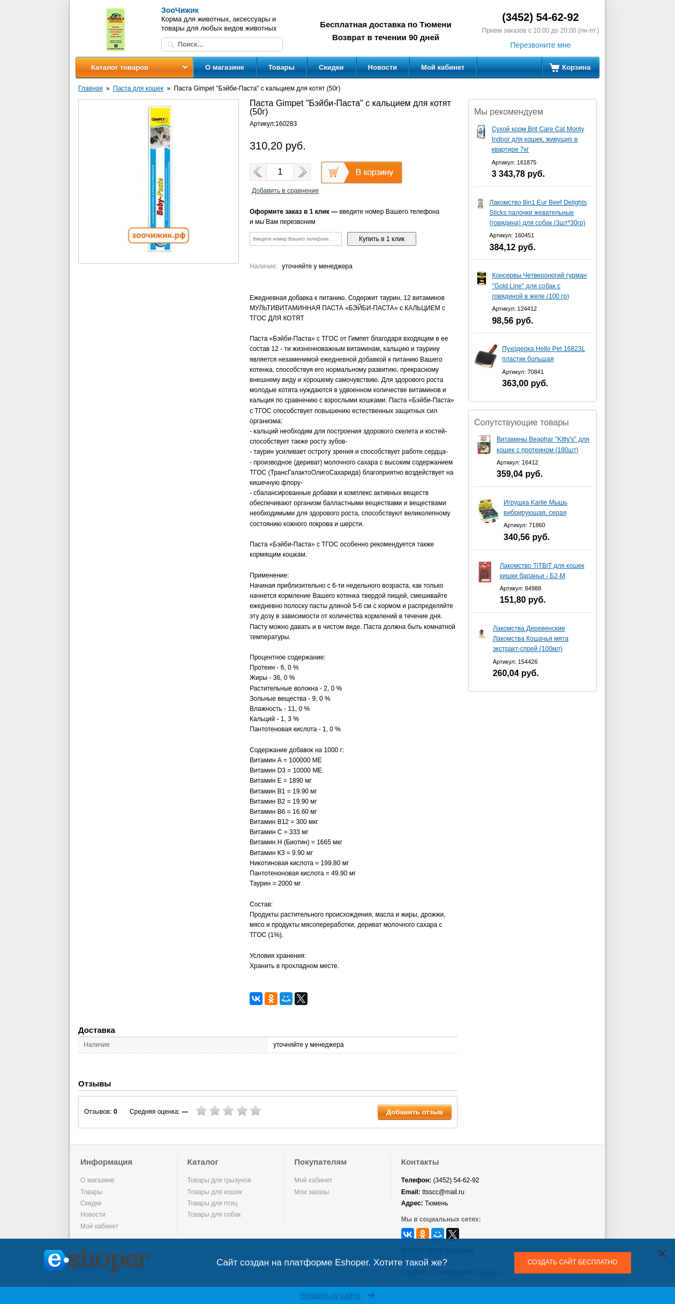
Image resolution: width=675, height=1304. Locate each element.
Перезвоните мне (540, 45)
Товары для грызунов (219, 1180)
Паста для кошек (138, 88)
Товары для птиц (213, 1203)
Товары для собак (214, 1214)
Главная (90, 88)
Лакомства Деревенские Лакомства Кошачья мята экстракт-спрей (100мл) (530, 639)
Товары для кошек (215, 1192)
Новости (383, 67)
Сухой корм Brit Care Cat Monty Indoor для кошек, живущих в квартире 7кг (538, 139)
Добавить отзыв (414, 1112)
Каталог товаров (119, 67)
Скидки (331, 67)
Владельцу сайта (338, 1295)
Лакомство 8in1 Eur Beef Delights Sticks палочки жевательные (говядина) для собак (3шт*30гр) (538, 213)
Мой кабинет (442, 67)
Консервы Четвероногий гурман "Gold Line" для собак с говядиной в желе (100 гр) (539, 285)
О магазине (224, 67)
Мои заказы (311, 1192)
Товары (281, 67)
